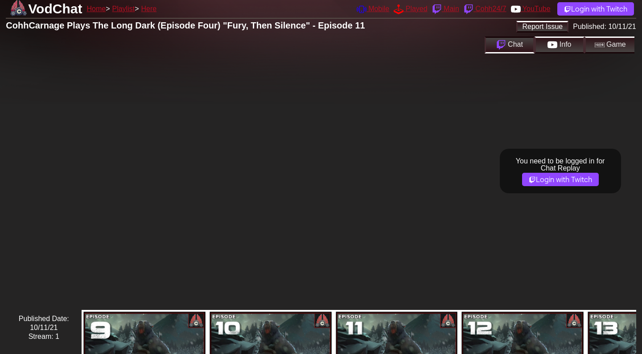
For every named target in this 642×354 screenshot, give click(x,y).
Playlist (123, 8)
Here (149, 8)
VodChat (55, 8)
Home (96, 8)
